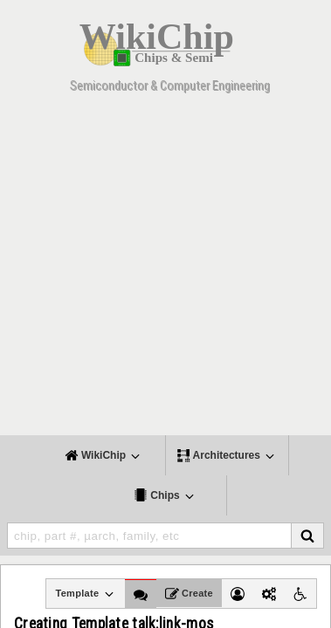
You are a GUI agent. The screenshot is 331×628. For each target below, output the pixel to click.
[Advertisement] (165, 270)
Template (85, 594)
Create (189, 594)
